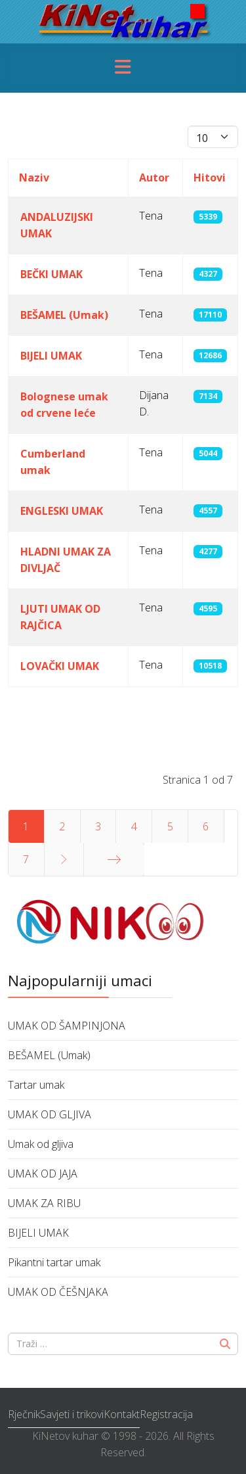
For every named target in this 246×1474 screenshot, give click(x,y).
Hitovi (210, 177)
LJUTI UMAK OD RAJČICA (60, 617)
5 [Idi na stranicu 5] (170, 826)
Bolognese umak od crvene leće (64, 404)
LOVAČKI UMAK (59, 666)
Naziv (34, 177)
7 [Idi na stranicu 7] (26, 859)
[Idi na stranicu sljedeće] (64, 859)
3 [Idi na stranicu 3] (98, 826)
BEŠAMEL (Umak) (64, 315)
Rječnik (24, 1414)
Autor (154, 177)
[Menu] (123, 68)
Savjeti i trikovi (72, 1414)
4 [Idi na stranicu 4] (134, 826)
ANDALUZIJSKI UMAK (56, 225)
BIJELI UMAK (51, 355)
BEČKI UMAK (51, 274)
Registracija (166, 1414)
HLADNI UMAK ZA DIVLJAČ (65, 559)
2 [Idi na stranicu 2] (62, 826)
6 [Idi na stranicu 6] (206, 826)
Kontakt (122, 1414)
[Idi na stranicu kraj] (114, 859)
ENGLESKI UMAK (61, 511)
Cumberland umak (52, 461)
